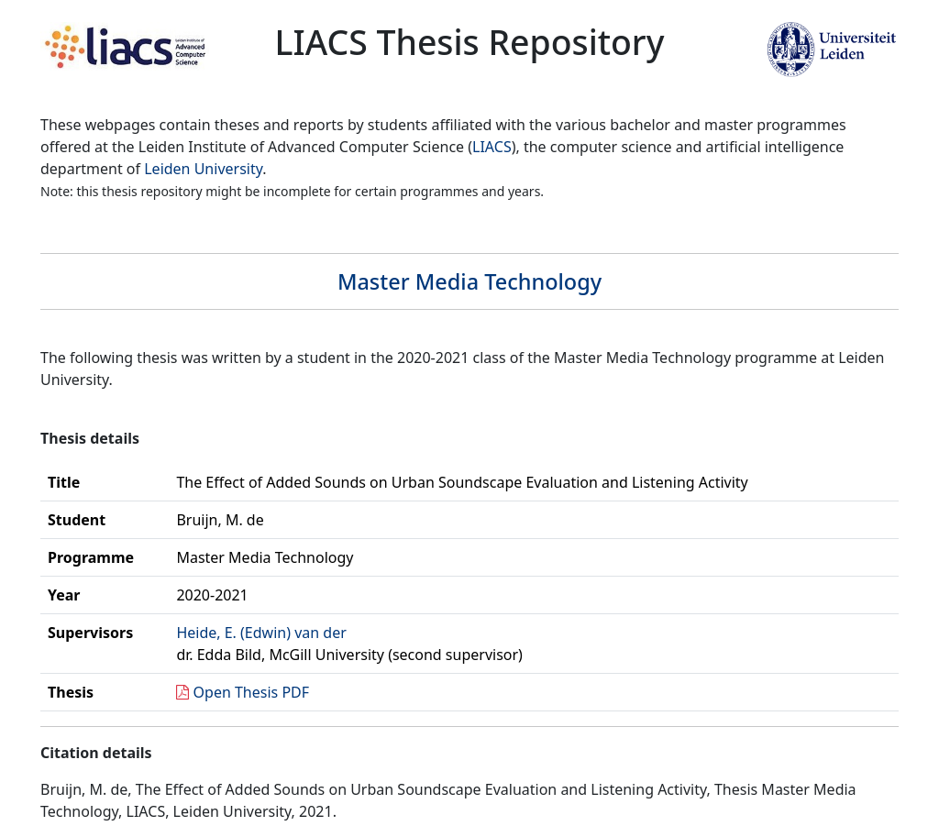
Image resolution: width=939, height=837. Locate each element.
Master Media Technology (469, 281)
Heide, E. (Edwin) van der (261, 632)
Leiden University (203, 169)
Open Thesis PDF (251, 692)
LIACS (492, 147)
